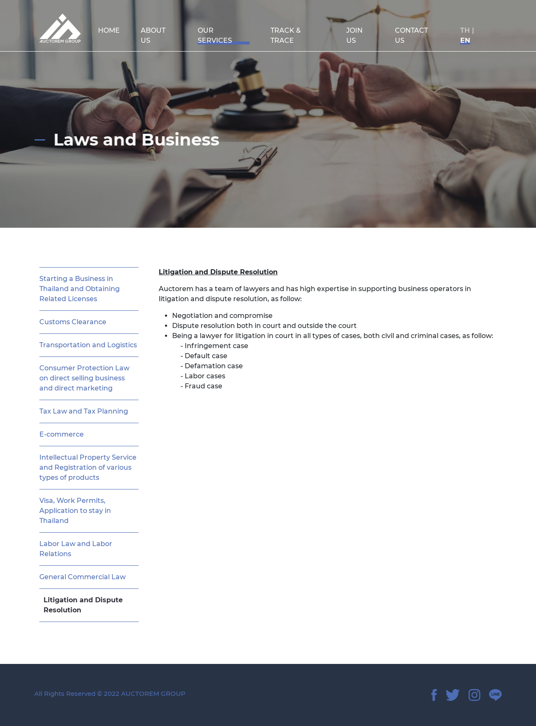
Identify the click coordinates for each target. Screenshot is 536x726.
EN (465, 40)
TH (465, 30)
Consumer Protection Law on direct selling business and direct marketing (84, 378)
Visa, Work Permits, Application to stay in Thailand (75, 511)
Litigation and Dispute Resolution (83, 605)
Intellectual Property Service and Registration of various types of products (88, 467)
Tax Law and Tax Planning (83, 411)
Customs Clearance (72, 322)
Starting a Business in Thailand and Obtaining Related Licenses (79, 289)
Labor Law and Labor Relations (75, 549)
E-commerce (61, 434)
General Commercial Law (82, 577)
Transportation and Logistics (88, 345)
